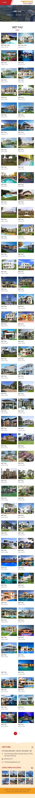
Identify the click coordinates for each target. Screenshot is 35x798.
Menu (5, 2)
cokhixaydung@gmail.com (12, 762)
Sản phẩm (18, 15)
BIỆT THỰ (25, 15)
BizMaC (29, 789)
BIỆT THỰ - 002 (22, 45)
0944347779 (8, 759)
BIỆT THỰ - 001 (5, 45)
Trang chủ (10, 15)
